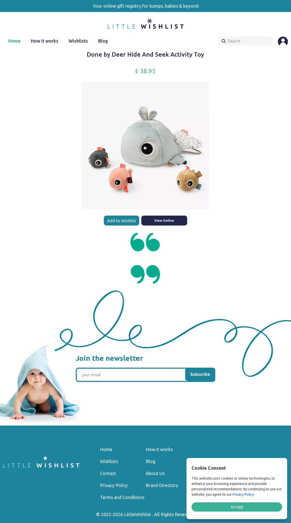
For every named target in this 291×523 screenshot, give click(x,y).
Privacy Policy (114, 485)
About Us (155, 473)
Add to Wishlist (121, 220)
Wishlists (78, 40)
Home (14, 40)
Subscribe (200, 374)
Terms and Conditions (122, 497)
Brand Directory (162, 485)
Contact (108, 473)
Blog (103, 40)
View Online (164, 220)
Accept (237, 507)
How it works (44, 40)
